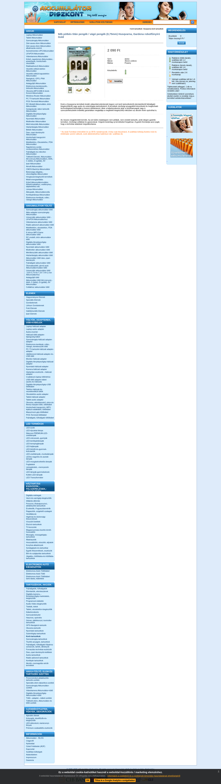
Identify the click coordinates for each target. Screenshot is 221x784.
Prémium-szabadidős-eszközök (39, 728)
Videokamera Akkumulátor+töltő (39, 690)
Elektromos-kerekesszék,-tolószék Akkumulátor (37, 87)
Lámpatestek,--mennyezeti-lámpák (37, 468)
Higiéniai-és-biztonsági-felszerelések (36, 518)
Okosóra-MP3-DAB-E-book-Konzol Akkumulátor (38, 92)
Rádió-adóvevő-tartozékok (37, 658)
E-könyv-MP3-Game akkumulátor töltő (34, 233)
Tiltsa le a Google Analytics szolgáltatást (115, 780)
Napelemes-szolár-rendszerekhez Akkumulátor (38, 148)
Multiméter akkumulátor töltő (38, 250)
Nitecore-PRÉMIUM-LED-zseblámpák (37, 434)
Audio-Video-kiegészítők (36, 604)
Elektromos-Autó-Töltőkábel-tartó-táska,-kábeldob (38, 577)
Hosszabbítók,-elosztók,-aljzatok (39, 542)
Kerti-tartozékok (33, 636)
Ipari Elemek (31, 314)
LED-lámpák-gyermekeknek (38, 472)
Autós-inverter (32, 332)
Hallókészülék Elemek (35, 311)
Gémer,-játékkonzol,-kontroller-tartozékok (39, 621)
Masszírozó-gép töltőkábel (37, 412)
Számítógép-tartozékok (36, 633)
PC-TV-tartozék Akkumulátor (38, 99)
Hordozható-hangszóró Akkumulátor (35, 138)
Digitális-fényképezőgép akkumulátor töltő (36, 243)
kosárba (118, 81)
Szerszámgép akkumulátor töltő (39, 210)
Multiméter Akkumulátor (36, 121)
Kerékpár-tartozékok (34, 660)
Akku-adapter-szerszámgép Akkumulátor (37, 213)
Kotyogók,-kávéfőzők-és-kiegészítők (36, 719)
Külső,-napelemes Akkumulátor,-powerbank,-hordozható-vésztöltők (39, 61)
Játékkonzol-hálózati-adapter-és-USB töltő (40, 355)
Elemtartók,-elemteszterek (37, 591)
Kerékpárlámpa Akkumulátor (38, 195)
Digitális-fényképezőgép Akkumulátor (36, 115)
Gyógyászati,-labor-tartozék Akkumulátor (37, 110)
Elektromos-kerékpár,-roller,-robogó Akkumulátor (38, 198)
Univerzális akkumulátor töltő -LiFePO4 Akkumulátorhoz (38, 218)
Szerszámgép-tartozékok (36, 639)
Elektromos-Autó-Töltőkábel (38, 571)
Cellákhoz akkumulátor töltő (37, 287)
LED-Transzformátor (34, 477)
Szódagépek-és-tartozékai (37, 548)
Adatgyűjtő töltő (32, 277)
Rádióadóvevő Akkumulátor (37, 66)
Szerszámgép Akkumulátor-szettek (37, 687)
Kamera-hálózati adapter (36, 369)
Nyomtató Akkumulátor (35, 119)
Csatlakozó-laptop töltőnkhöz (38, 377)
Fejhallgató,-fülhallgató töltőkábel (40, 418)
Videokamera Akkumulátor (37, 56)
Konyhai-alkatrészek (34, 545)
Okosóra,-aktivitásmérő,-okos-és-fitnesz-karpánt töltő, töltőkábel (40, 403)
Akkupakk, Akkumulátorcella (38, 192)
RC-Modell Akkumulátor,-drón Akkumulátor (38, 105)
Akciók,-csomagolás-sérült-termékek (37, 664)
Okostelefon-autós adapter (37, 394)
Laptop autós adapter (35, 329)
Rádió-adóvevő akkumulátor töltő (40, 225)
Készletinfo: (112, 70)
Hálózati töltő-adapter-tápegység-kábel (35, 336)
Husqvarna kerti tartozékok (153, 29)
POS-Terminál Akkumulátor (37, 101)
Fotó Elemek (31, 308)
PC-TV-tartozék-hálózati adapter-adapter (40, 350)
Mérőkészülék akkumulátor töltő (39, 252)
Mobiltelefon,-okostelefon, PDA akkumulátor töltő (39, 229)
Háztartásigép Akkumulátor (37, 127)
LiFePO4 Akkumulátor (35, 54)
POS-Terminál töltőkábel (36, 415)
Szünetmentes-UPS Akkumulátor (40, 51)
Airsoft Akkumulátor (34, 166)
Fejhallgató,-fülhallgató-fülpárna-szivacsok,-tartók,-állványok (39, 646)
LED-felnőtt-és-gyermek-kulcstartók (36, 450)
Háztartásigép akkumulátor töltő (39, 255)
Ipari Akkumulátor (33, 164)
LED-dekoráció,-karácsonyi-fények (38, 724)
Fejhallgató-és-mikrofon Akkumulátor (36, 153)
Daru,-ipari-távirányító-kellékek (39, 652)
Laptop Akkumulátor (34, 35)
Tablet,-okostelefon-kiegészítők (39, 609)
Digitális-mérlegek (33, 495)
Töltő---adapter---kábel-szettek (39, 698)
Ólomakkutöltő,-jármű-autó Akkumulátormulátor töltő (37, 267)
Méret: (110, 61)
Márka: (110, 63)
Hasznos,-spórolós (34, 618)
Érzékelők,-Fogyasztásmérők (38, 508)
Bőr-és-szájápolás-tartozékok (38, 553)
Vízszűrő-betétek (33, 522)
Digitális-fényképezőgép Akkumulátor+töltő (36, 694)
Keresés (147, 22)
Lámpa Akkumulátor (34, 189)
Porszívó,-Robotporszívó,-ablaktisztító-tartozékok (37, 505)
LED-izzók (30, 428)
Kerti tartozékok (136, 29)
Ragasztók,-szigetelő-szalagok (39, 511)
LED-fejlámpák (32, 446)
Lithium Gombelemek (35, 305)
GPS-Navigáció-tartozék (36, 625)
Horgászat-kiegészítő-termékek (39, 177)
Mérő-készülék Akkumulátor (37, 124)
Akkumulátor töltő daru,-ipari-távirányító (38, 259)
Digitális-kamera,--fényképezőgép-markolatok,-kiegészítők (38, 596)
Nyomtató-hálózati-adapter (37, 366)
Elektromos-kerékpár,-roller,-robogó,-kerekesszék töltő (38, 345)
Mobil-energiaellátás (34, 179)
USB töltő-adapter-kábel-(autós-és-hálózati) (36, 381)
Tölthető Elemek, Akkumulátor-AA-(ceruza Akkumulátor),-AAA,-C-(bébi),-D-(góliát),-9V (39, 159)
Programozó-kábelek (35, 601)
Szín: (109, 59)
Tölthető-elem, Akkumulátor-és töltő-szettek (39, 702)
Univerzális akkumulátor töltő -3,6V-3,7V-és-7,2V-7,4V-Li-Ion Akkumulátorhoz (39, 272)
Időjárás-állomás (33, 501)
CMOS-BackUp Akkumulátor (38, 169)
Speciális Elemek (33, 300)
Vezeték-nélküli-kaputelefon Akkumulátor (37, 75)
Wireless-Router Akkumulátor (38, 96)
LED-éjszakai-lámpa (34, 430)
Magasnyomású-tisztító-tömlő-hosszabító (38, 531)
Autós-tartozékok (33, 655)
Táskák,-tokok (32, 607)
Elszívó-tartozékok (34, 524)
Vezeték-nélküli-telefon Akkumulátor (35, 70)
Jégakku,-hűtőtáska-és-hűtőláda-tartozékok (40, 557)
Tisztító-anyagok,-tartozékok (38, 642)
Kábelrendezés (32, 612)
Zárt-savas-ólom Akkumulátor (38, 43)
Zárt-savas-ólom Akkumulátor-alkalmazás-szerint (38, 47)
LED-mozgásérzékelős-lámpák (39, 462)
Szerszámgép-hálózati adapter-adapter (39, 340)
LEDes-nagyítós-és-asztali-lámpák (37, 458)
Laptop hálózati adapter (36, 326)
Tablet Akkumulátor (34, 38)
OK (87, 780)
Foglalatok (30, 464)
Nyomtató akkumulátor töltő (37, 247)
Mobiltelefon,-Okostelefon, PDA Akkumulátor (39, 143)
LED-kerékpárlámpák (35, 441)
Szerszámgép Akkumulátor (37, 40)
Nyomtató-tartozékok (35, 631)
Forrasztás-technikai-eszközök (39, 649)
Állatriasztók (31, 540)
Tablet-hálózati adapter (35, 397)
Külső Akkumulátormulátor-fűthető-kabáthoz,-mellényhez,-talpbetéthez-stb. (39, 184)
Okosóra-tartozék (33, 628)
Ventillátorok (31, 514)
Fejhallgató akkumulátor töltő (38, 263)
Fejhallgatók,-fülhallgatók (36, 589)
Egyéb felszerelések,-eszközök (39, 551)
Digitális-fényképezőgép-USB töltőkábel (38, 385)
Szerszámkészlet (33, 615)
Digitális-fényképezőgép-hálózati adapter (39, 363)
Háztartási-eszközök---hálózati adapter (39, 373)
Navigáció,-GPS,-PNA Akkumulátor (35, 79)
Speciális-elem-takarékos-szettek (40, 683)
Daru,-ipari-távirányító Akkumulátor (35, 133)
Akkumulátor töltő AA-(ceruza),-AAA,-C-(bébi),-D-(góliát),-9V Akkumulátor (39, 282)
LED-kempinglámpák (35, 444)
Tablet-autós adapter (34, 400)
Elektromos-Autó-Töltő (35, 574)
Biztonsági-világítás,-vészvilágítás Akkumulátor (37, 173)
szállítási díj (118, 134)
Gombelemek (31, 303)
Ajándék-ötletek (32, 715)
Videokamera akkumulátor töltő (39, 222)
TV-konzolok (31, 527)
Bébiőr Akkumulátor (34, 130)
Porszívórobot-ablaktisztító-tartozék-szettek (37, 679)
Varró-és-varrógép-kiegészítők (38, 498)
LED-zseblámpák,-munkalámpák (40, 454)
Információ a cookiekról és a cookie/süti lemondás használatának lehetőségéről (144, 776)
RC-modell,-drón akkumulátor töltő (38, 238)
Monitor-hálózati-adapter (36, 359)
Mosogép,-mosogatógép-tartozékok (36, 536)
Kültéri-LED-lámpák (34, 475)
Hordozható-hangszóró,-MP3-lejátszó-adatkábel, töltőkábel (38, 408)
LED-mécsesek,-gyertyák (36, 438)
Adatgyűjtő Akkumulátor (36, 83)
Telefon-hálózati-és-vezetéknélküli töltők (34, 390)
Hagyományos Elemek (35, 297)
